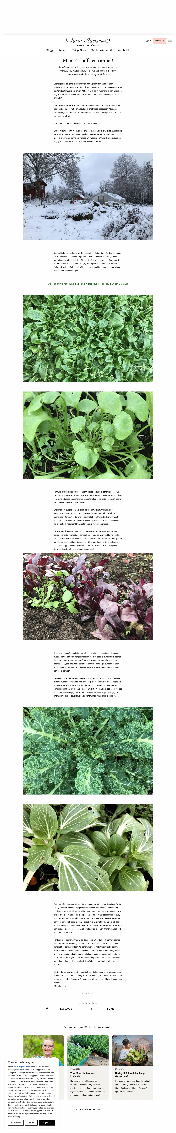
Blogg (50, 50)
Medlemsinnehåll (102, 50)
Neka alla (31, 1123)
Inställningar (16, 1123)
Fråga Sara (79, 50)
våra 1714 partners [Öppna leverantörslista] (20, 1067)
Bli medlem (159, 41)
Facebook (66, 1009)
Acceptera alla (47, 1123)
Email (110, 1009)
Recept (62, 50)
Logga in (147, 40)
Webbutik (124, 50)
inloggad (81, 1027)
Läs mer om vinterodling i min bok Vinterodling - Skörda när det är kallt (88, 284)
